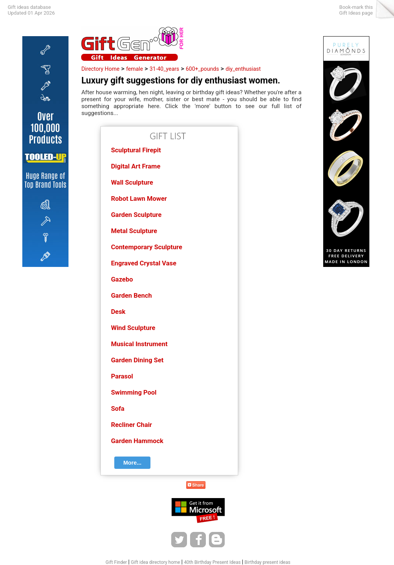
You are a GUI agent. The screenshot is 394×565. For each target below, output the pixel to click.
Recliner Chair (131, 424)
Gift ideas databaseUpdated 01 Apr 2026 (31, 10)
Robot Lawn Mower (139, 198)
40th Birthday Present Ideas (212, 562)
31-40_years (164, 69)
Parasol (122, 376)
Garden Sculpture (136, 214)
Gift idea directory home (155, 562)
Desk (118, 311)
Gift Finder (116, 562)
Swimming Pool (133, 392)
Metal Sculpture (134, 231)
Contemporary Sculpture (146, 247)
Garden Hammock (137, 441)
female (134, 69)
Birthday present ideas (267, 562)
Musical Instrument (139, 344)
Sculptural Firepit (136, 150)
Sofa (117, 408)
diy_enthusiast (243, 69)
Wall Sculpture (132, 182)
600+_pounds (202, 69)
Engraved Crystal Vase (143, 263)
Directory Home (100, 69)
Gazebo (122, 279)
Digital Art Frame (135, 166)
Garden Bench (131, 295)
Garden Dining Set (137, 360)
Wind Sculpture (133, 328)
